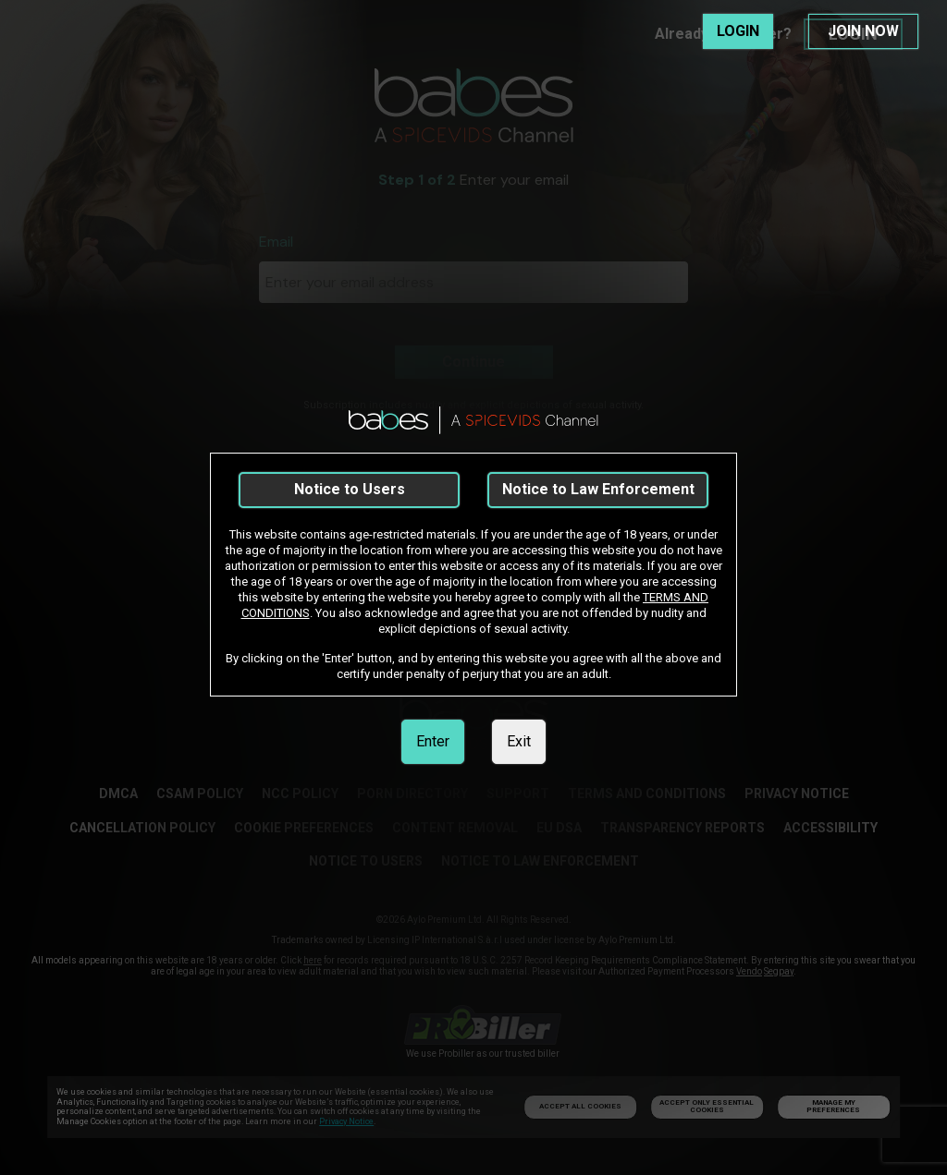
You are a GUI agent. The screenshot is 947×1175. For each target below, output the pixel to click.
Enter (432, 741)
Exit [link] (519, 741)
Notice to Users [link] (349, 489)
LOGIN (738, 31)
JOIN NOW (863, 31)
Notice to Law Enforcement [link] (598, 489)
